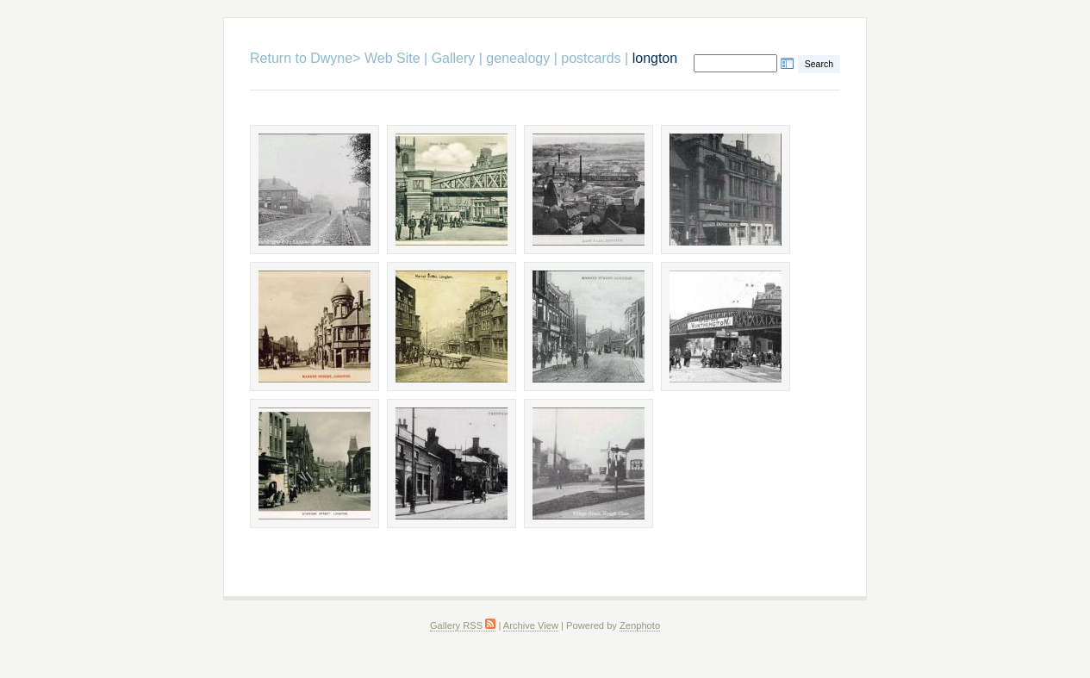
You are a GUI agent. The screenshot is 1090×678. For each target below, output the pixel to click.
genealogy (518, 58)
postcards (590, 58)
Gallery (454, 58)
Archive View (530, 625)
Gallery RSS (462, 625)
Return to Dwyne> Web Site (335, 58)
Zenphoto (640, 625)
